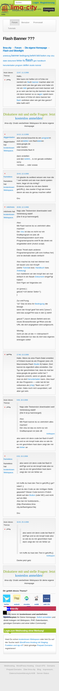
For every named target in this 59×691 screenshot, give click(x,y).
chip (48, 56)
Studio (37, 364)
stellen (26, 65)
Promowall (38, 22)
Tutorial (26, 268)
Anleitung (21, 271)
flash (29, 60)
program (18, 65)
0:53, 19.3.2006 (22, 456)
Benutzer (25, 22)
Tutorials (12, 28)
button (43, 55)
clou (52, 56)
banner (15, 55)
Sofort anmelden (44, 617)
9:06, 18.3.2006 (22, 400)
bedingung (24, 55)
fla (24, 60)
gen (35, 61)
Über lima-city (29, 669)
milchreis (10, 207)
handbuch (41, 61)
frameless (8, 177)
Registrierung (47, 2)
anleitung (7, 56)
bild (38, 55)
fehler (19, 60)
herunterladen (9, 65)
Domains (25, 9)
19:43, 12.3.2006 (23, 174)
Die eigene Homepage (36, 47)
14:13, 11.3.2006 (23, 134)
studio (32, 65)
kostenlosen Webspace (29, 639)
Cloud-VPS (36, 9)
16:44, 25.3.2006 (23, 522)
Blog (39, 669)
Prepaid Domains (44, 645)
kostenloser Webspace (11, 4)
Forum (15, 22)
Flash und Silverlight (13, 50)
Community (49, 9)
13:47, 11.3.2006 (23, 72)
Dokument (39, 277)
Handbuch (40, 268)
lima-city (7, 47)
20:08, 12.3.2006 (23, 207)
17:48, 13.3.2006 (23, 355)
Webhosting (9, 666)
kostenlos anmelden (28, 118)
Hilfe (3, 14)
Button (32, 495)
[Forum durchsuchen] (23, 3)
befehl (33, 55)
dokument (12, 61)
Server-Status (43, 673)
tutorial (38, 65)
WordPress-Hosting (10, 9)
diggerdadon (9, 137)
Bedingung (40, 304)
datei (5, 61)
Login (36, 2)
